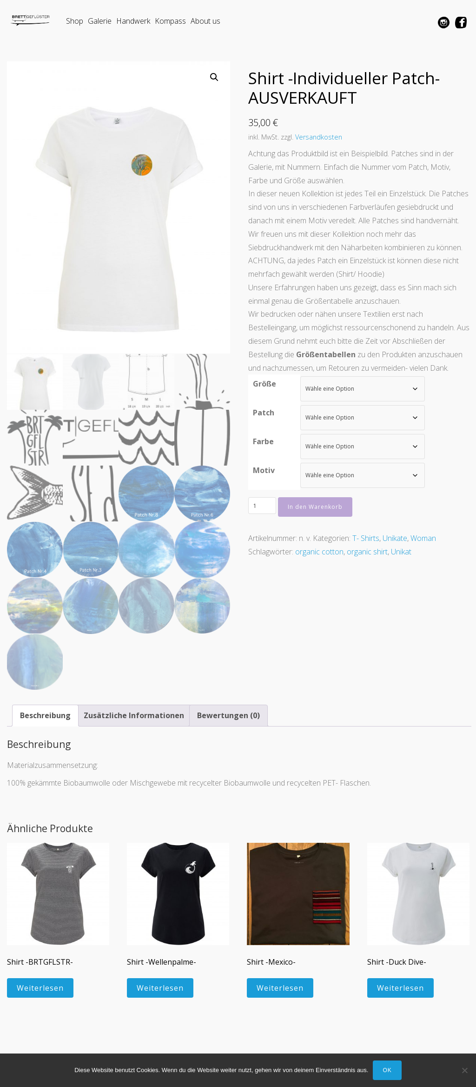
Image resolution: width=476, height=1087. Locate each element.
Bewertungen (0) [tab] (228, 715)
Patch (263, 412)
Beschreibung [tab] (45, 715)
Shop (74, 21)
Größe (264, 384)
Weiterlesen (40, 987)
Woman (423, 538)
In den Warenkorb (315, 507)
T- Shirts (365, 538)
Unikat (401, 552)
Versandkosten (318, 137)
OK (387, 1070)
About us (205, 21)
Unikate (395, 538)
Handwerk (133, 21)
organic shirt (367, 552)
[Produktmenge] (262, 505)
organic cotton (319, 552)
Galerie (100, 21)
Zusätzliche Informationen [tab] (134, 715)
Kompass (170, 21)
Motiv (264, 470)
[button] (214, 77)
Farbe (263, 441)
